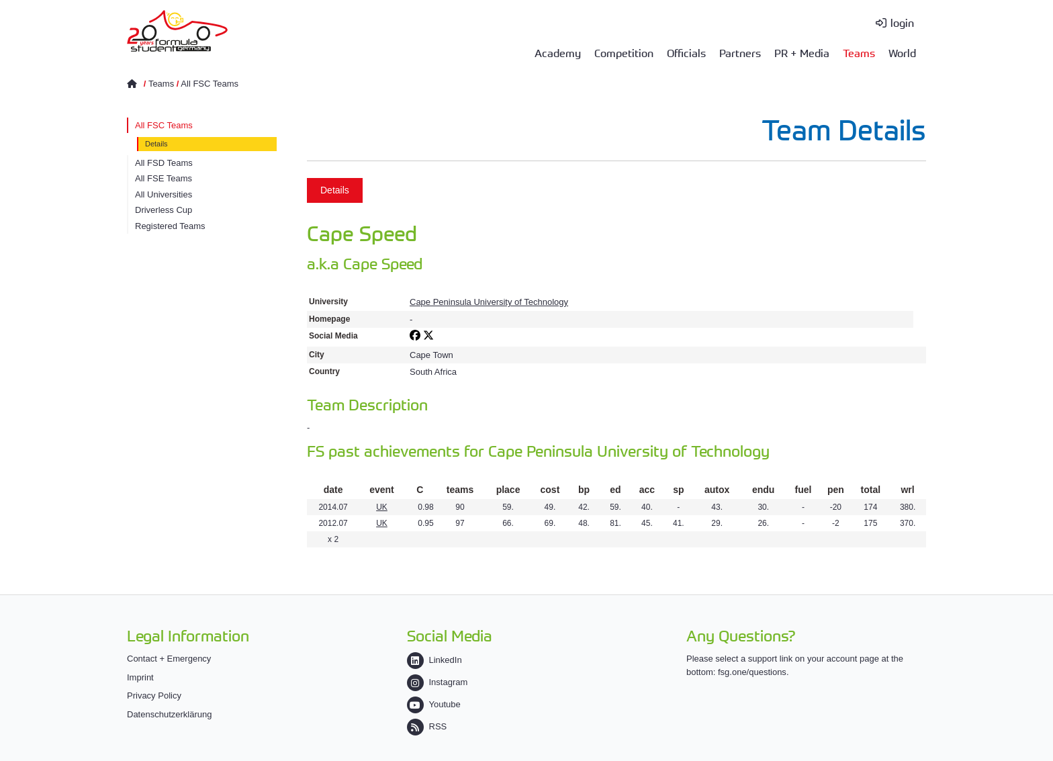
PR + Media (801, 52)
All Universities (163, 194)
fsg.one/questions (752, 672)
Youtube (434, 704)
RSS (427, 726)
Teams (859, 52)
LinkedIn (434, 660)
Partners (740, 52)
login (902, 22)
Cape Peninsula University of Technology (489, 302)
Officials (686, 52)
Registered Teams (170, 226)
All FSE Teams (163, 178)
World (902, 52)
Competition (623, 52)
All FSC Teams (209, 84)
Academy (558, 52)
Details (156, 144)
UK (381, 507)
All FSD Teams (164, 163)
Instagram (437, 682)
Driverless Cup (163, 210)
